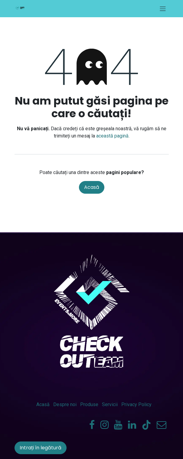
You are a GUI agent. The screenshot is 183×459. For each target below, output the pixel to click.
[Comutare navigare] (163, 8)
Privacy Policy (136, 404)
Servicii (110, 404)
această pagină (112, 136)
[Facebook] (92, 425)
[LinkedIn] (132, 425)
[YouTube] (118, 425)
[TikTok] (146, 425)
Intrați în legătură (40, 447)
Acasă (91, 187)
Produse (89, 404)
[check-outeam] (161, 425)
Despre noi (65, 404)
